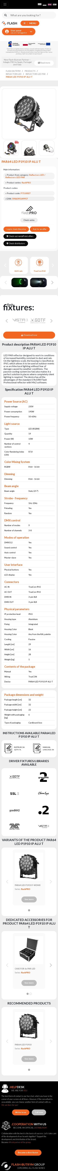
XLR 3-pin (18, 271)
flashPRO (25, 889)
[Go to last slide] (5, 265)
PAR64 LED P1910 (23, 1044)
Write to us (20, 1112)
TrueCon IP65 (39, 271)
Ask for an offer (40, 229)
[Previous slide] (6, 282)
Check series (29, 220)
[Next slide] (53, 265)
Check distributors (16, 243)
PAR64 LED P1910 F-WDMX (28, 885)
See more (29, 899)
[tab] (29, 910)
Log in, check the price (16, 229)
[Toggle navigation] (5, 4)
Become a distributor (28, 1152)
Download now (29, 335)
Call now (39, 1112)
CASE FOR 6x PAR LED (25, 968)
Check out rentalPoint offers (20, 236)
